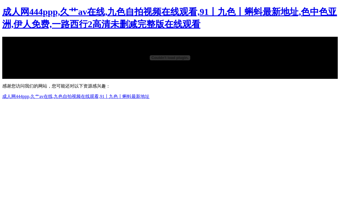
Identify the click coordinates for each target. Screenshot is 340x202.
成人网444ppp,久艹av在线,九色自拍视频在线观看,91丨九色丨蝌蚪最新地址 (75, 96)
